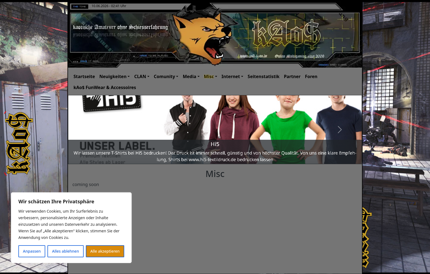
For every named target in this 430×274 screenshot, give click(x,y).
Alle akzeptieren (105, 251)
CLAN (140, 76)
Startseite (84, 76)
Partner (292, 76)
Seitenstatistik (263, 76)
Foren (311, 76)
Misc (209, 76)
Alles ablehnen (65, 251)
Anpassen (32, 251)
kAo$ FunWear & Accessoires (104, 87)
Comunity (164, 76)
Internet (231, 76)
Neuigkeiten (112, 76)
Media (189, 76)
